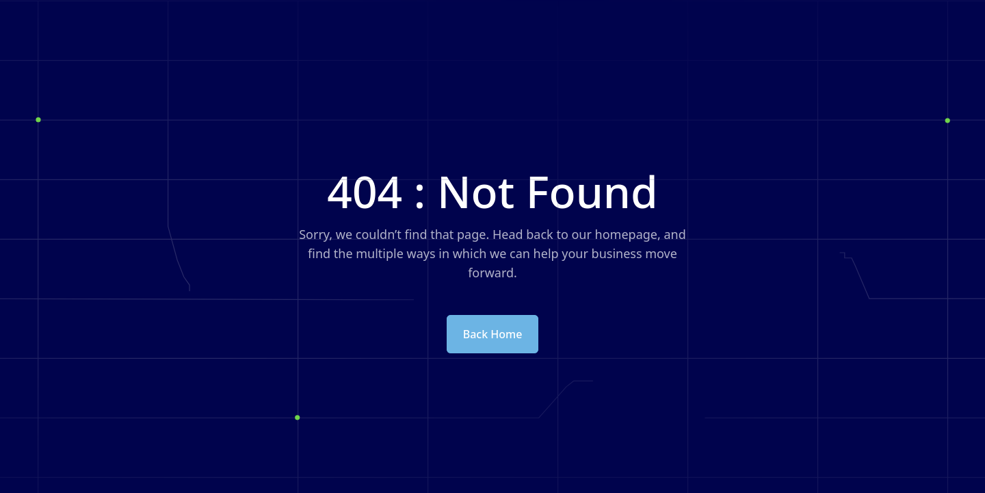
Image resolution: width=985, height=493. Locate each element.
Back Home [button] (493, 334)
